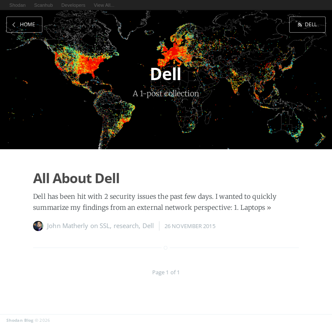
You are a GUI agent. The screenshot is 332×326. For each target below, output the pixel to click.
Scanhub (43, 5)
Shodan (17, 5)
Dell (311, 24)
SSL (105, 225)
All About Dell (76, 178)
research (126, 225)
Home (27, 24)
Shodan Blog (19, 320)
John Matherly (67, 225)
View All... (104, 5)
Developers (73, 5)
